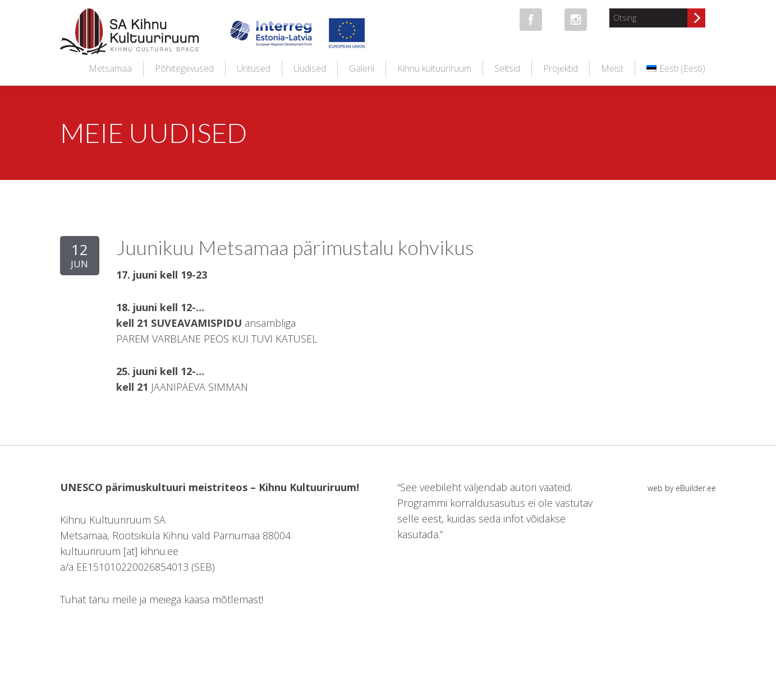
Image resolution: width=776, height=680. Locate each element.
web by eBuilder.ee (682, 488)
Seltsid (507, 68)
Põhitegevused (184, 68)
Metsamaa (110, 68)
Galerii (361, 68)
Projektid (560, 68)
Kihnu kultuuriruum (434, 68)
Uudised (309, 68)
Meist (612, 68)
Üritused (253, 68)
